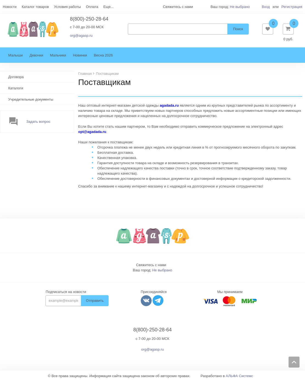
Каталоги (15, 91)
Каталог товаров (35, 7)
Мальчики (58, 58)
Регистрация (291, 7)
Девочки (36, 58)
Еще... (108, 7)
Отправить (94, 303)
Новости (9, 7)
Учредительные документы (30, 102)
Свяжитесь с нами (151, 268)
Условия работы (67, 7)
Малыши (15, 58)
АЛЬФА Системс (239, 379)
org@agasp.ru (81, 37)
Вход (266, 7)
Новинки (80, 58)
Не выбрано (240, 7)
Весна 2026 (103, 58)
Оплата (92, 7)
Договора (16, 80)
